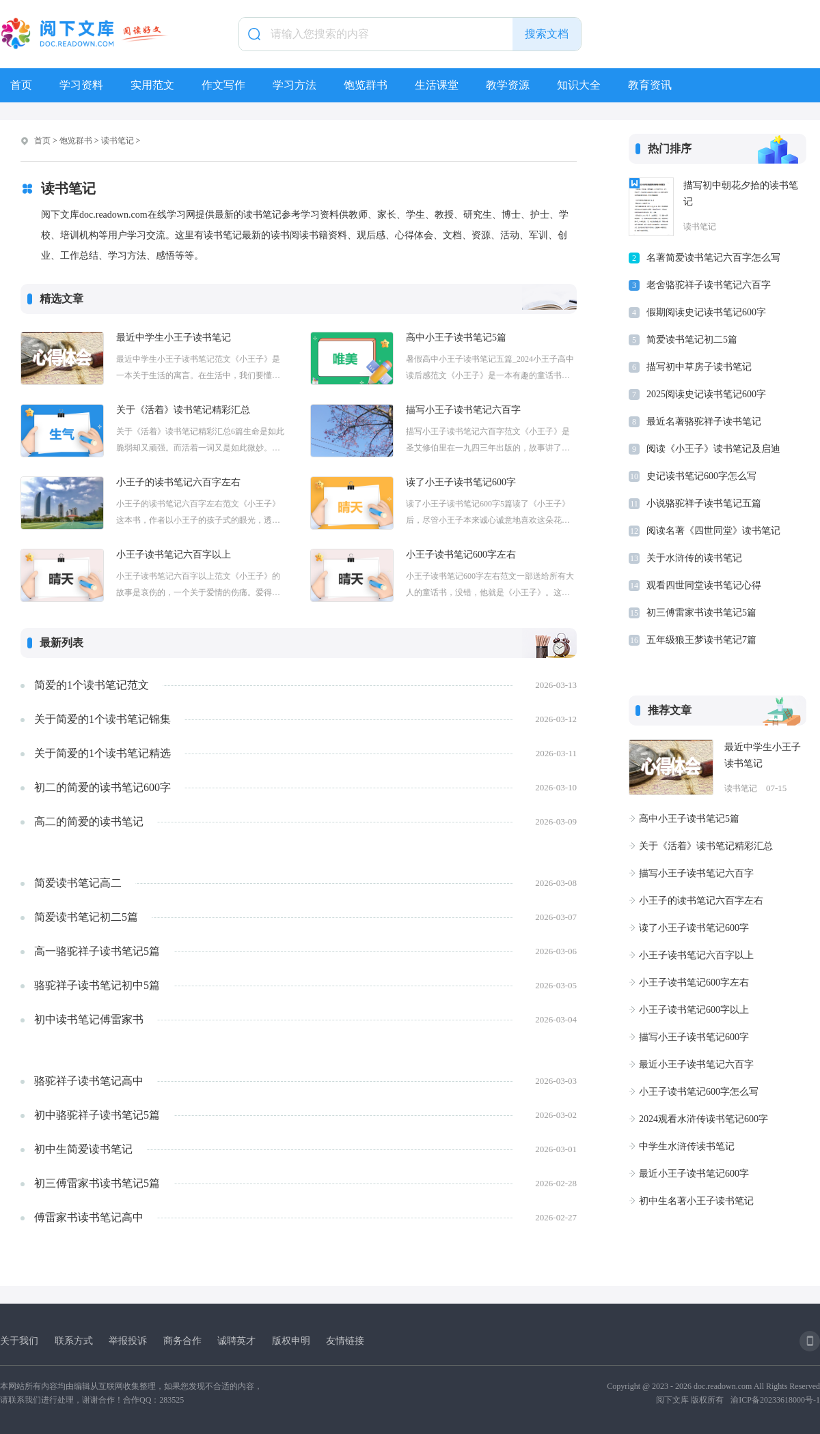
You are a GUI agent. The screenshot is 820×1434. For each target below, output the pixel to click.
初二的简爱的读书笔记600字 (102, 787)
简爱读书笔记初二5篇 (86, 917)
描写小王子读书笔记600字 (694, 1037)
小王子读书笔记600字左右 (461, 554)
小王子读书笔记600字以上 (694, 1010)
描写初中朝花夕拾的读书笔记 (740, 193)
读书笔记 (117, 140)
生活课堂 (437, 85)
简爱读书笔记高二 (78, 883)
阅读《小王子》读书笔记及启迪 (713, 449)
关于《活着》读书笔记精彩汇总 (183, 410)
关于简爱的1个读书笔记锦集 (102, 719)
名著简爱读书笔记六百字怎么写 (713, 258)
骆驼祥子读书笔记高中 (89, 1081)
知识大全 (579, 85)
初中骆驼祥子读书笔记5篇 (97, 1115)
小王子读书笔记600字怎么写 (698, 1092)
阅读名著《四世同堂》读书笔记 (713, 531)
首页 (21, 85)
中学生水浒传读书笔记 (687, 1146)
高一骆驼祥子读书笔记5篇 (97, 951)
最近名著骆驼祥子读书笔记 (703, 421)
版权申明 (291, 1341)
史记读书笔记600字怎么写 (701, 476)
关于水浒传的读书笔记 (694, 558)
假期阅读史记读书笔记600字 (706, 312)
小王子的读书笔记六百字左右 (178, 482)
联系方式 (74, 1341)
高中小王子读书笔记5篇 (456, 337)
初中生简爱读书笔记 (83, 1149)
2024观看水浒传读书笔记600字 (703, 1119)
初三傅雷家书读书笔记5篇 (97, 1183)
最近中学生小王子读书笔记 (173, 337)
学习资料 (81, 85)
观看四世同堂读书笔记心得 (703, 585)
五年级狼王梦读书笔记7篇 (701, 640)
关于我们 (19, 1341)
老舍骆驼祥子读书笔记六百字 (708, 285)
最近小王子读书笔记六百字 (696, 1064)
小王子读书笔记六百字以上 (173, 554)
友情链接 (345, 1341)
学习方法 (294, 85)
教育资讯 (650, 85)
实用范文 (152, 85)
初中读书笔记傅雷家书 (89, 1019)
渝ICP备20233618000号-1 (775, 1400)
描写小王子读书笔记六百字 (463, 410)
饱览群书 (365, 85)
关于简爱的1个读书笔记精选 (102, 753)
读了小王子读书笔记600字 (461, 482)
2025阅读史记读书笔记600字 (706, 394)
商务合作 (182, 1341)
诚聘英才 (236, 1341)
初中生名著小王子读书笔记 (696, 1201)
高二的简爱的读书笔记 (89, 821)
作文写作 (223, 85)
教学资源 (508, 85)
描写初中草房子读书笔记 (699, 367)
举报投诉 (128, 1341)
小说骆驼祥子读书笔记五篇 (703, 503)
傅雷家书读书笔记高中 (89, 1217)
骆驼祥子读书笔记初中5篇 (97, 985)
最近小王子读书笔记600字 (694, 1173)
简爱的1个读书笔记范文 (91, 685)
